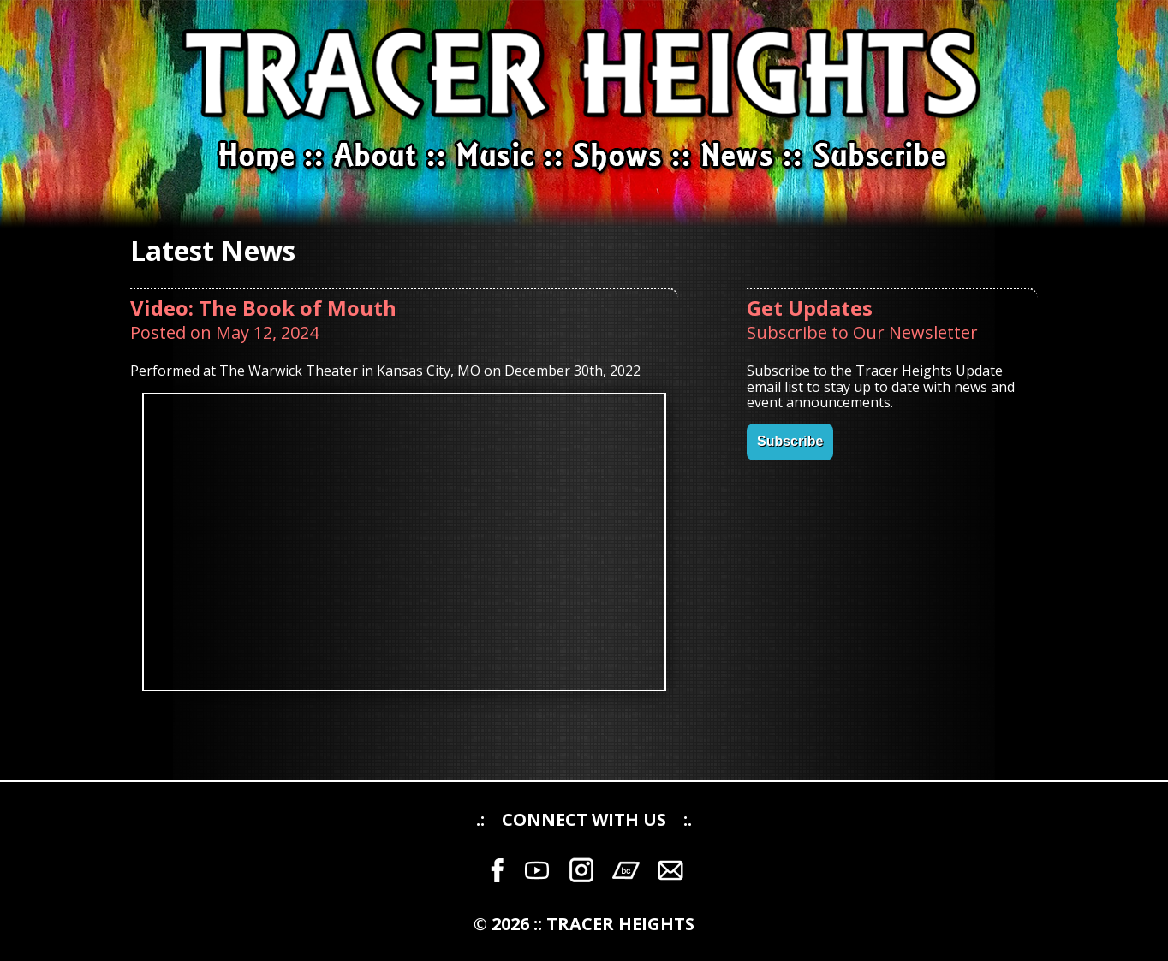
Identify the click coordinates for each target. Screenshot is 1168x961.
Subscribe (790, 441)
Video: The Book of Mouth (263, 308)
